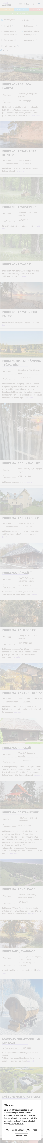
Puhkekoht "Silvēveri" (19, 207)
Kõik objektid (9, 20)
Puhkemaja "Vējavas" (18, 889)
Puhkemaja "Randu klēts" (22, 693)
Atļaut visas (32, 1130)
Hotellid (8, 26)
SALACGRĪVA (21, 10)
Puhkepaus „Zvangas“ (18, 951)
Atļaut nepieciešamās (15, 1130)
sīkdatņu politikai (16, 1124)
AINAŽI (7, 10)
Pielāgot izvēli (21, 1135)
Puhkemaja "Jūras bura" (21, 518)
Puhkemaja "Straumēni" (20, 812)
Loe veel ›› (36, 115)
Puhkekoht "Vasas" (16, 264)
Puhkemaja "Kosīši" (17, 572)
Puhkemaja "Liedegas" (19, 630)
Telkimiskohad (11, 46)
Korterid (29, 20)
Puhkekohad (30, 40)
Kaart (5, 50)
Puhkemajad (30, 26)
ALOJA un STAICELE (21, 13)
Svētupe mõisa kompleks (21, 1096)
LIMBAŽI (36, 10)
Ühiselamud (10, 40)
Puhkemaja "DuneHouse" (21, 463)
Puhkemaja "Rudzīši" (18, 747)
